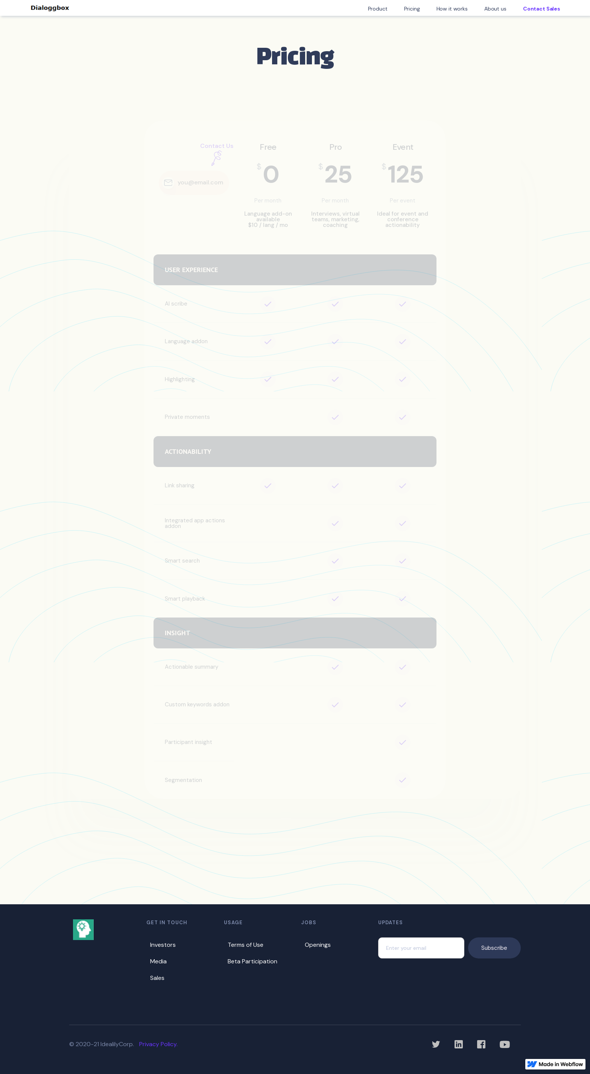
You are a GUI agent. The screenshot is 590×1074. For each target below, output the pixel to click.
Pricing (412, 8)
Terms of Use (245, 945)
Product (378, 8)
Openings (318, 945)
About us (495, 8)
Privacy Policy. (158, 1044)
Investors (163, 945)
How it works (452, 8)
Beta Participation (252, 961)
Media (158, 961)
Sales (157, 978)
